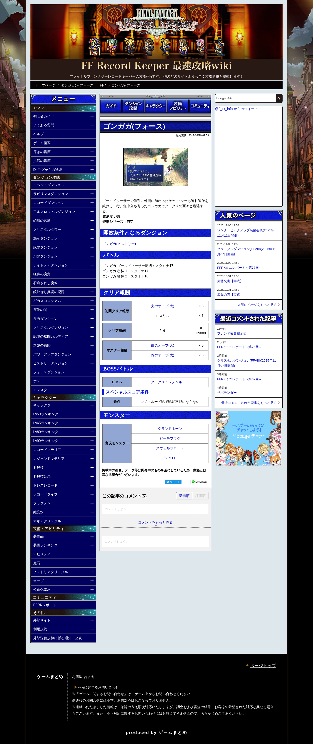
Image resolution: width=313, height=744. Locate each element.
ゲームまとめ (172, 732)
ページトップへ (225, 477)
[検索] (245, 98)
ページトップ (263, 665)
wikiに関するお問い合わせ (98, 687)
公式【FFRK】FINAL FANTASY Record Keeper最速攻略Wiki (156, 66)
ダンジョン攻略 (133, 105)
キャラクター (155, 105)
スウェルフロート (170, 448)
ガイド (111, 105)
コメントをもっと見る (155, 522)
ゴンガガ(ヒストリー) (119, 244)
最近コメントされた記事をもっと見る (249, 403)
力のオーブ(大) (162, 306)
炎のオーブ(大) (162, 355)
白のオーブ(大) (162, 345)
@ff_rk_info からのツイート (236, 109)
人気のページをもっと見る (257, 305)
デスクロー (170, 458)
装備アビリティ (177, 105)
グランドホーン (170, 428)
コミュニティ (200, 105)
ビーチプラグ (170, 438)
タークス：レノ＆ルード (170, 382)
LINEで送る (199, 482)
